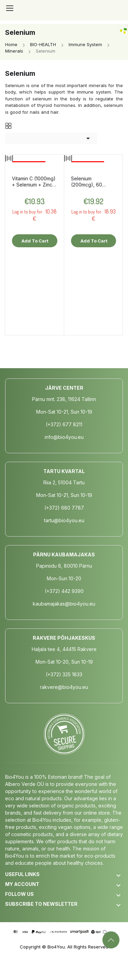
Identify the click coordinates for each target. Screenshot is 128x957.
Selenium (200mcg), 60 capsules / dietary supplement (91, 182)
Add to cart (34, 241)
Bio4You (56, 946)
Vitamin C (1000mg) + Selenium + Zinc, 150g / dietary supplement (34, 182)
